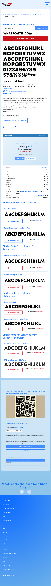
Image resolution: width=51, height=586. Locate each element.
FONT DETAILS (13, 221)
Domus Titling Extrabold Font (15, 255)
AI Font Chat (6, 512)
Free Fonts (6, 540)
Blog (4, 516)
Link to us (6, 504)
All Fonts (17, 14)
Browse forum (25, 450)
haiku (16, 127)
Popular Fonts (7, 565)
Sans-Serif (45, 168)
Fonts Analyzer (7, 520)
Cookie (5, 583)
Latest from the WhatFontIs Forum (16, 423)
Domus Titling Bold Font (13, 275)
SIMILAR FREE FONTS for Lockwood (15, 120)
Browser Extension (8, 508)
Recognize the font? (25, 446)
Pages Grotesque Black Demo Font (17, 228)
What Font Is (6, 501)
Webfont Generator (25, 460)
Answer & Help (19, 427)
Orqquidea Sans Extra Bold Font (16, 319)
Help (4, 528)
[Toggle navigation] (47, 4)
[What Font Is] (6, 4)
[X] (29, 492)
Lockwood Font (10, 302)
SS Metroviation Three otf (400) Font (18, 344)
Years (4, 561)
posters (29, 191)
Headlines (41, 195)
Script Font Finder (8, 569)
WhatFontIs (7, 14)
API (4, 544)
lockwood (9, 127)
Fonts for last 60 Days (9, 553)
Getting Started (7, 536)
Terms (5, 579)
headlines (24, 191)
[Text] (18, 28)
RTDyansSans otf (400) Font (15, 360)
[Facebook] (22, 492)
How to (5, 532)
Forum (5, 550)
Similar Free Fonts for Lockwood (20, 202)
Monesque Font (10, 208)
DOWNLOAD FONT (25, 38)
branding (35, 191)
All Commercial (29, 14)
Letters (5, 557)
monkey (24, 127)
